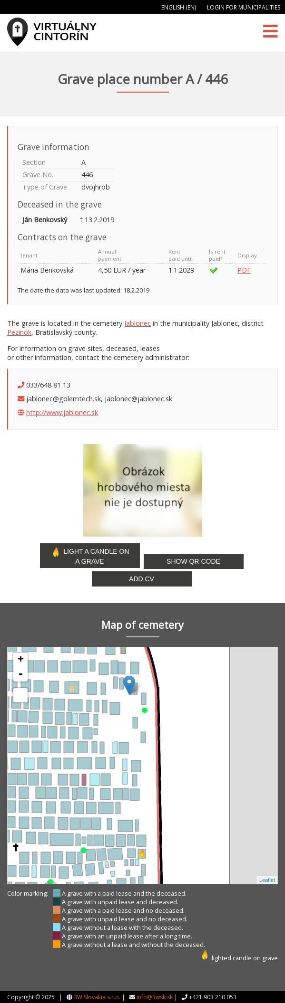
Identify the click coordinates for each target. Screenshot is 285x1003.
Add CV (141, 579)
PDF (244, 269)
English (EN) (178, 7)
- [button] (20, 674)
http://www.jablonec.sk (62, 412)
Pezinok (19, 332)
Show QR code (193, 561)
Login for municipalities (243, 7)
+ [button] (21, 660)
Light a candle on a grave (89, 555)
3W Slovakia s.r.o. (97, 997)
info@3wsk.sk (155, 997)
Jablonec (137, 323)
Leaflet (267, 880)
